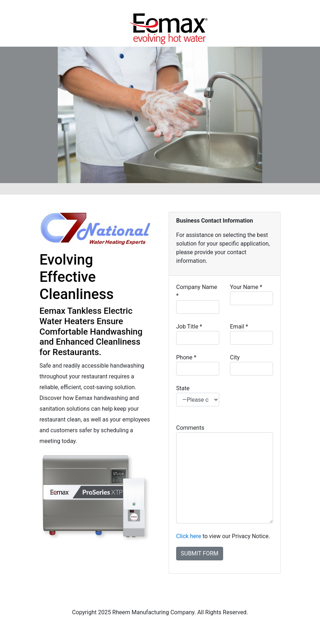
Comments (224, 473)
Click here (188, 536)
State (197, 395)
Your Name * (251, 294)
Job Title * (197, 334)
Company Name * (197, 299)
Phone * (197, 365)
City (251, 365)
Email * (251, 334)
